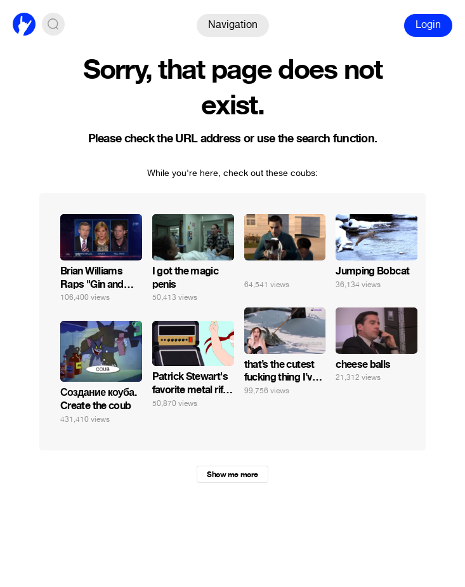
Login (428, 24)
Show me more (232, 474)
